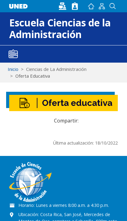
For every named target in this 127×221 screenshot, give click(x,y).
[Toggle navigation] (13, 54)
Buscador (112, 6)
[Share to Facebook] (85, 120)
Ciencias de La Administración (56, 69)
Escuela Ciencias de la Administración (60, 28)
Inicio (91, 6)
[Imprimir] (113, 120)
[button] (104, 120)
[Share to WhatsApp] (94, 120)
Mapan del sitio (101, 6)
